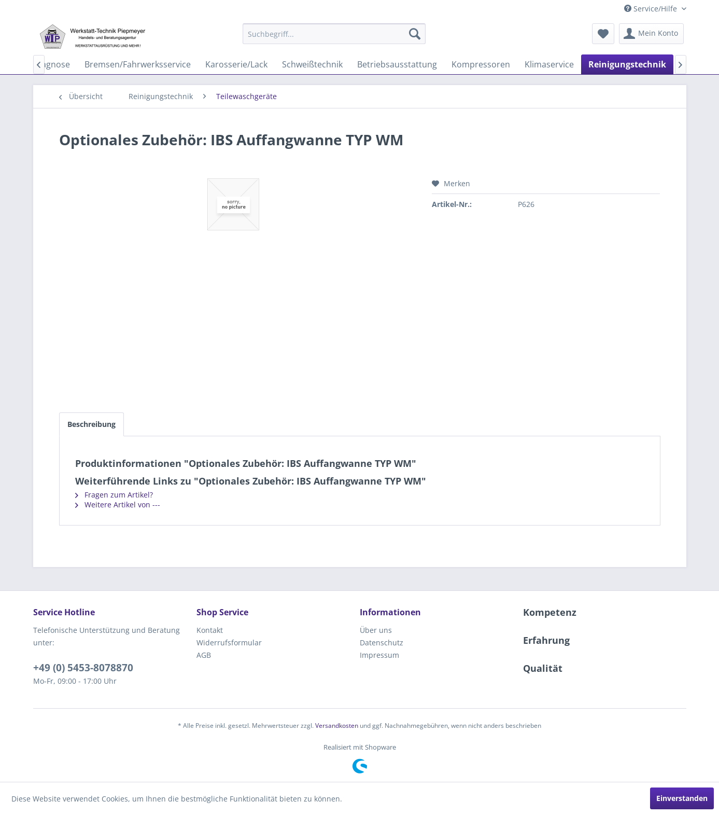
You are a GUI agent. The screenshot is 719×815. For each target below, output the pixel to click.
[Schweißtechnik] (312, 64)
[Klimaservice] (549, 64)
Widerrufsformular (229, 642)
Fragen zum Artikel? (114, 495)
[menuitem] (334, 33)
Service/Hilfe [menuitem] (651, 8)
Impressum (379, 655)
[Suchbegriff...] (334, 33)
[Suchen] (415, 33)
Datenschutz (381, 642)
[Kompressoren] (480, 64)
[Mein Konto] (651, 33)
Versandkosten (336, 725)
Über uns (376, 630)
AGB (203, 655)
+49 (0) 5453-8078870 (83, 667)
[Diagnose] (51, 64)
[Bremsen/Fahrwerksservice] (137, 64)
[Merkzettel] (603, 33)
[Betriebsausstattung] (397, 64)
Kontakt (209, 630)
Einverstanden (682, 798)
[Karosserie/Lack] (236, 64)
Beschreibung (91, 424)
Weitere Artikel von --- (117, 504)
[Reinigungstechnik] (627, 64)
